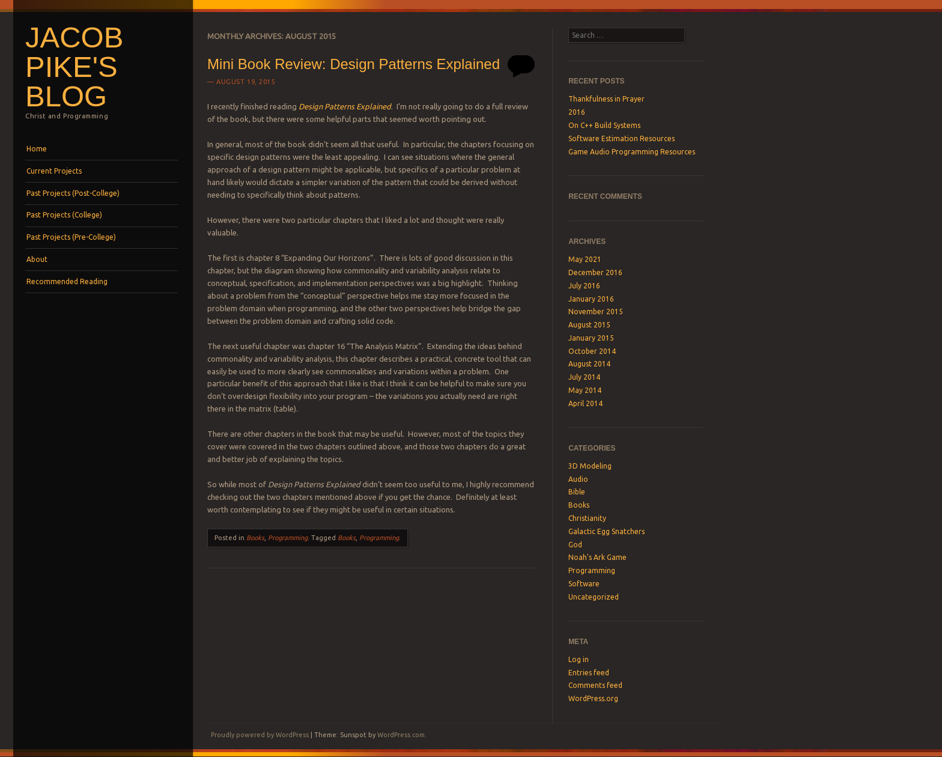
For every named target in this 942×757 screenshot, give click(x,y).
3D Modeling (590, 466)
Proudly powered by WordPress (260, 734)
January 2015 (591, 338)
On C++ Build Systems (604, 125)
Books (255, 537)
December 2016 (595, 272)
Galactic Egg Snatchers (606, 531)
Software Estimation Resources (621, 138)
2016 (576, 112)
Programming (288, 537)
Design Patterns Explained (345, 106)
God (575, 545)
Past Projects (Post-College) (73, 193)
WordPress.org (593, 698)
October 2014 (592, 351)
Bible (576, 492)
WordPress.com (401, 734)
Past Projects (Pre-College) (71, 237)
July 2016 (584, 286)
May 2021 (584, 259)
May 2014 (584, 390)
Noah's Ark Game (597, 557)
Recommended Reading (67, 281)
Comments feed (595, 685)
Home (36, 149)
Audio (578, 479)
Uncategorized (593, 597)
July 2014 (584, 377)
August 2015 (589, 325)
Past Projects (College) (64, 215)
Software (584, 584)
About (36, 259)
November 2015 (595, 311)
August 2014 (589, 364)
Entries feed (588, 672)
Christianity (587, 518)
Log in (578, 659)
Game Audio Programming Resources (631, 152)
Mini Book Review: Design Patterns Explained (353, 64)
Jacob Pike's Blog (74, 66)
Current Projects (54, 171)
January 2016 (591, 299)
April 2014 (585, 403)
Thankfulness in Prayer (606, 99)
